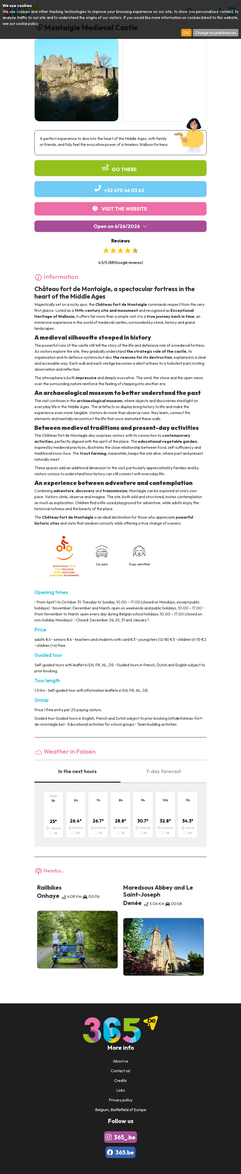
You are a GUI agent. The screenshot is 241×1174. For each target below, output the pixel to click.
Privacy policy (120, 1099)
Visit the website (124, 209)
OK (186, 32)
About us (120, 1060)
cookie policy (27, 23)
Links (120, 1090)
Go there (124, 169)
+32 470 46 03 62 (124, 190)
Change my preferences (215, 32)
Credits (120, 1080)
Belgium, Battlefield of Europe (120, 1109)
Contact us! (120, 1070)
